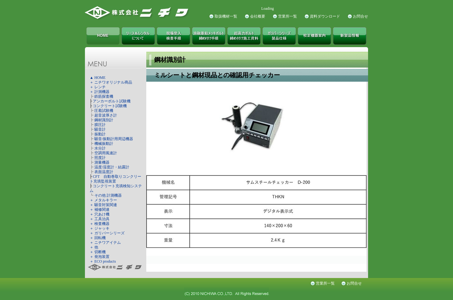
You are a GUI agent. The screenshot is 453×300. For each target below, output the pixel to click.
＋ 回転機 (98, 238)
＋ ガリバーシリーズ (107, 233)
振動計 (100, 134)
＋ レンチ (98, 87)
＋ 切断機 (98, 252)
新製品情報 (349, 36)
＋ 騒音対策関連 (103, 205)
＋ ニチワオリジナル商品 (111, 82)
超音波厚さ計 (105, 115)
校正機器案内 (314, 36)
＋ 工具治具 (99, 219)
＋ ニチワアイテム (105, 242)
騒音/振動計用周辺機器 (113, 139)
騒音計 (100, 129)
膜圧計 (100, 125)
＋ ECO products (103, 261)
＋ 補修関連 (99, 209)
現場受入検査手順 (173, 36)
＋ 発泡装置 (99, 256)
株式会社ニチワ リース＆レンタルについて (138, 36)
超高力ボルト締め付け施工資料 (244, 36)
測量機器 (101, 162)
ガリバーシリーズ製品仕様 (279, 36)
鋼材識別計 (103, 120)
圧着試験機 (103, 110)
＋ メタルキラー (103, 200)
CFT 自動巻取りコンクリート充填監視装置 (115, 178)
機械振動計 (103, 143)
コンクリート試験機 (110, 106)
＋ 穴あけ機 (99, 214)
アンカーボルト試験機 (112, 101)
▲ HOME (97, 77)
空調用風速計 (105, 153)
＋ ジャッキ (99, 228)
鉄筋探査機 (103, 96)
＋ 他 (94, 247)
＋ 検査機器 (99, 223)
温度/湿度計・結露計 (111, 167)
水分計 (100, 148)
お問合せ (360, 16)
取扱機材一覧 (226, 16)
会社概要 (257, 16)
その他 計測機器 (108, 195)
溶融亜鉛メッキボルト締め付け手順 (209, 36)
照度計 (100, 157)
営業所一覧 (287, 16)
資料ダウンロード (325, 16)
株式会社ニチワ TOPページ (103, 36)
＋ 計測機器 (99, 92)
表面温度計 (103, 172)
